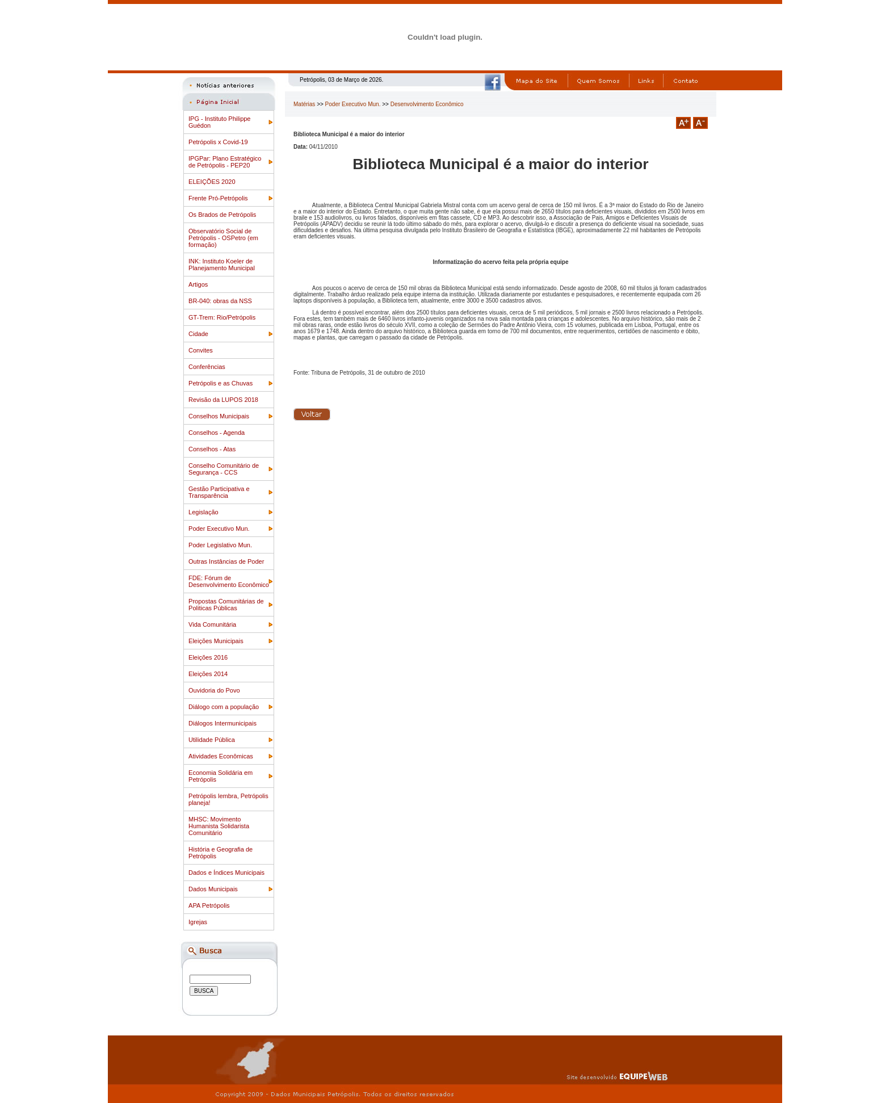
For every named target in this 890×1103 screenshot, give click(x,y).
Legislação (203, 512)
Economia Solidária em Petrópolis (220, 776)
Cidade (198, 333)
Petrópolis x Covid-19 (218, 142)
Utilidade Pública (211, 739)
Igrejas (197, 922)
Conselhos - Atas (212, 449)
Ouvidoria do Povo (214, 690)
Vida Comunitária (212, 624)
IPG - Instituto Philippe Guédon (219, 122)
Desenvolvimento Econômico (427, 104)
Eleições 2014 (208, 673)
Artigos (198, 284)
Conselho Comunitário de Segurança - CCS (223, 469)
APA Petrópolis (209, 905)
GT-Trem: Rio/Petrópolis (221, 317)
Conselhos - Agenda (216, 432)
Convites (200, 350)
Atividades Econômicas (220, 756)
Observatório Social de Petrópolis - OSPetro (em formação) (223, 238)
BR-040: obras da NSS (220, 300)
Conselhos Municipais (218, 416)
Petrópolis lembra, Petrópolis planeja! (228, 799)
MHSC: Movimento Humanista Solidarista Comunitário (218, 826)
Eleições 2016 (208, 657)
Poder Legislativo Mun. (220, 545)
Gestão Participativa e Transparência (219, 492)
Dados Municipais (213, 889)
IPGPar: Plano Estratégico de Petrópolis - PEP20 (224, 162)
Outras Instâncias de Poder (226, 561)
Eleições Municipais (216, 641)
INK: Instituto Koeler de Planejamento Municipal (221, 264)
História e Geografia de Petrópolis (220, 852)
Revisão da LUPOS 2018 (223, 399)
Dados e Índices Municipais (226, 872)
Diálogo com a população (223, 706)
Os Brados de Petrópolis (222, 214)
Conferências (206, 366)
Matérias (304, 104)
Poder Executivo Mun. (219, 528)
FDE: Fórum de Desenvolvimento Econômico (228, 581)
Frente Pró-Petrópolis (218, 198)
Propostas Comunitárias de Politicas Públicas (226, 604)
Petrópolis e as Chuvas (220, 383)
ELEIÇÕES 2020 (212, 181)
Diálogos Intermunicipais (222, 723)
